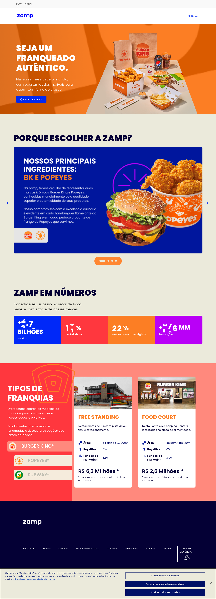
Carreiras (63, 548)
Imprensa (150, 548)
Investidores (131, 548)
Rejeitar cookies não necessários (165, 584)
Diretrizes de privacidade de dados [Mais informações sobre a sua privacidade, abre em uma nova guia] (34, 579)
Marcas (47, 548)
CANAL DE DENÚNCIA (185, 550)
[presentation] (7, 202)
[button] (102, 261)
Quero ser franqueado (31, 99)
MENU (192, 16)
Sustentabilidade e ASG (88, 548)
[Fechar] (210, 583)
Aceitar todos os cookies (165, 592)
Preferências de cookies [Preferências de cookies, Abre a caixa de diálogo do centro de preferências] (165, 576)
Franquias (112, 548)
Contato (167, 548)
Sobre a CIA (29, 548)
